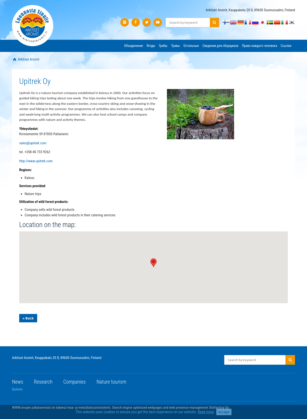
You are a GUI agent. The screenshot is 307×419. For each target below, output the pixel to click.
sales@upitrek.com (32, 143)
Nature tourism (111, 382)
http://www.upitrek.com (36, 161)
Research (43, 382)
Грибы (163, 46)
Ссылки (286, 46)
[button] (153, 262)
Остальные (191, 46)
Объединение (133, 46)
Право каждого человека (259, 46)
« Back (28, 318)
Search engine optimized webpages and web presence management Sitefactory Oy (170, 407)
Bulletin (17, 389)
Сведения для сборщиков (220, 46)
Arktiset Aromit (28, 59)
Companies (74, 382)
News (17, 382)
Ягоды (151, 46)
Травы (175, 46)
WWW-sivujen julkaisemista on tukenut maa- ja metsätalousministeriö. (62, 407)
